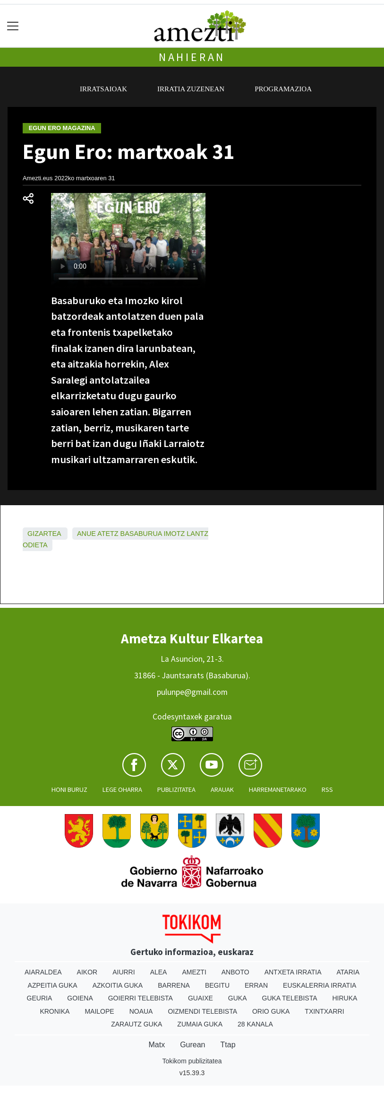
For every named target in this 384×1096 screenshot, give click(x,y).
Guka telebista (289, 998)
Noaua (141, 1011)
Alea (158, 972)
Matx (156, 1045)
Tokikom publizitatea (192, 1061)
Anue (86, 533)
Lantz (197, 533)
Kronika (54, 1011)
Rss (327, 789)
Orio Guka (271, 1011)
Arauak (222, 789)
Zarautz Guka (136, 1024)
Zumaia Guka (199, 1024)
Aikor (87, 972)
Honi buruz (69, 789)
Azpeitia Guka (52, 985)
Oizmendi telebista (202, 1011)
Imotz (174, 533)
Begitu (217, 985)
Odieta (35, 545)
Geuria (39, 998)
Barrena (174, 985)
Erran (256, 985)
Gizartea (44, 533)
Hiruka (345, 998)
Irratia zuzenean (190, 89)
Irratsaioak (103, 89)
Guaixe (200, 998)
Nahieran (192, 57)
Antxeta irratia (293, 972)
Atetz (108, 533)
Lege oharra (122, 789)
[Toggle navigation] (13, 26)
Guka (237, 998)
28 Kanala (255, 1024)
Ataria (348, 972)
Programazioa (283, 89)
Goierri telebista (140, 998)
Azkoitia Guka (118, 985)
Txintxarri (324, 1011)
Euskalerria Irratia (319, 985)
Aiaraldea (43, 972)
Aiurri (123, 972)
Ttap (228, 1045)
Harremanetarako (278, 789)
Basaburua (141, 533)
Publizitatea (176, 789)
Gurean (192, 1045)
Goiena (80, 998)
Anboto (235, 972)
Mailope (99, 1011)
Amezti (194, 972)
